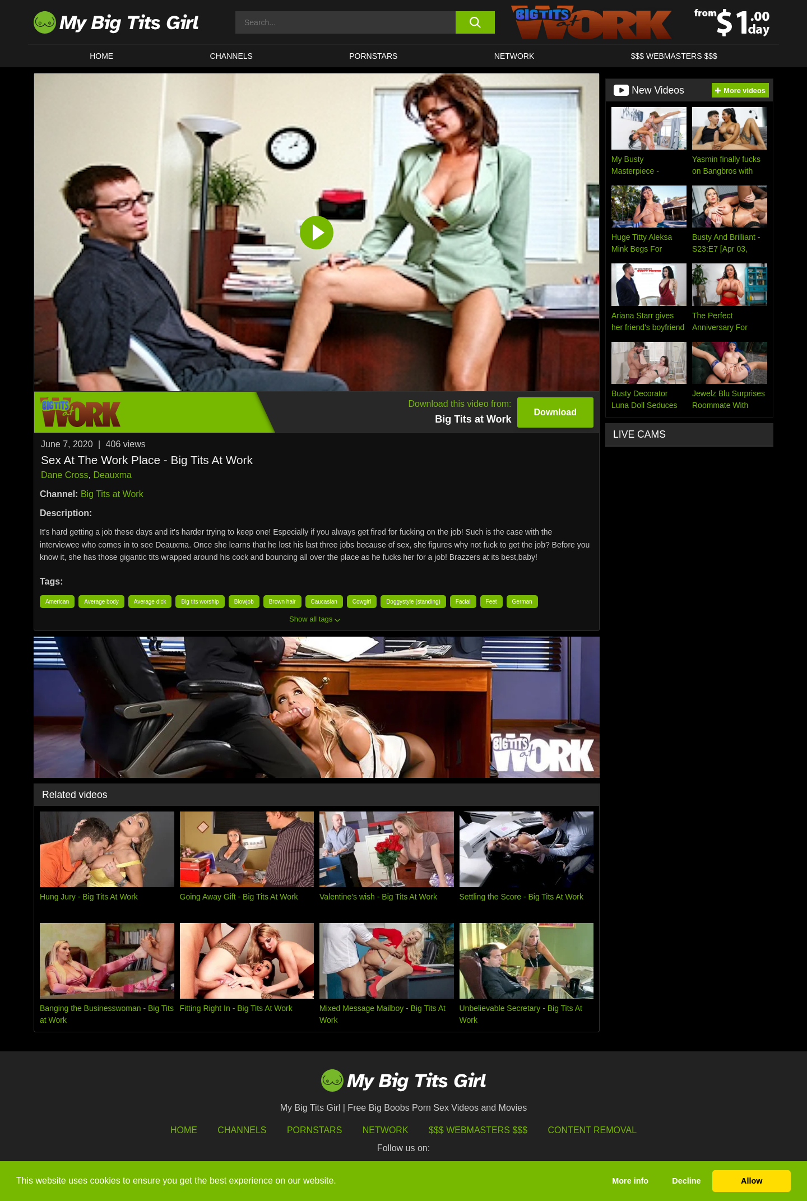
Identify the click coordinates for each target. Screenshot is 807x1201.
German (522, 602)
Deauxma (112, 475)
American (57, 602)
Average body (101, 602)
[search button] (475, 22)
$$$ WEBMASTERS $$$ (674, 56)
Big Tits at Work (112, 494)
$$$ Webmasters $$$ (478, 1130)
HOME (101, 56)
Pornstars (373, 56)
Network (514, 56)
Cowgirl (362, 602)
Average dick (150, 602)
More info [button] (630, 1180)
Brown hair (282, 602)
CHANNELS (231, 56)
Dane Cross (64, 475)
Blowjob (244, 602)
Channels (241, 1130)
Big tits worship (200, 602)
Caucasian (324, 602)
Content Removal (592, 1130)
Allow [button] (751, 1180)
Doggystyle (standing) (413, 602)
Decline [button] (686, 1180)
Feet (491, 602)
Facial (463, 602)
